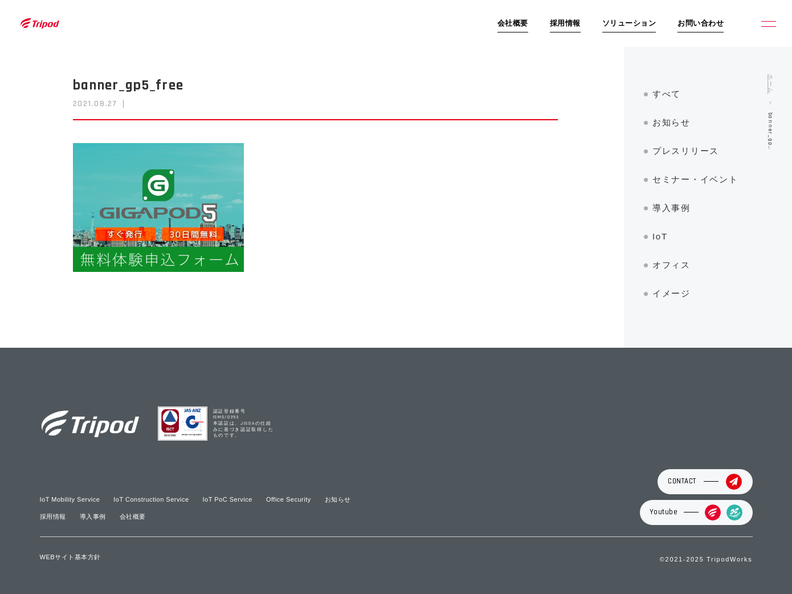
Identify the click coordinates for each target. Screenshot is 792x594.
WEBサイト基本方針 (70, 557)
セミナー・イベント (695, 179)
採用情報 (565, 23)
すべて (666, 94)
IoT (660, 236)
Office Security (288, 499)
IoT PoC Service (227, 499)
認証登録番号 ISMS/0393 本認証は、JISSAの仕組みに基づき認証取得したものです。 (243, 424)
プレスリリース (685, 151)
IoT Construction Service (151, 499)
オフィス (671, 265)
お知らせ (671, 122)
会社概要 (512, 23)
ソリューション (629, 23)
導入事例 (671, 208)
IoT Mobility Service (70, 499)
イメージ (671, 293)
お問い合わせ (700, 23)
